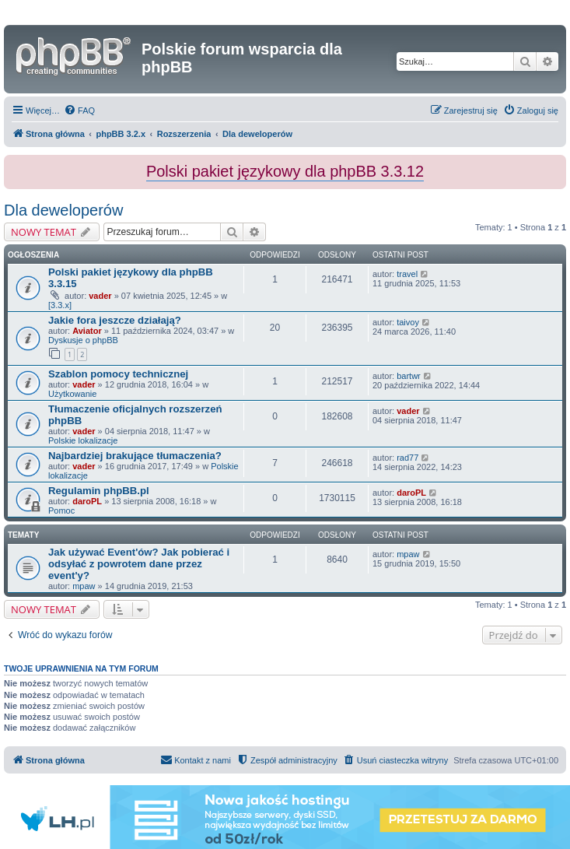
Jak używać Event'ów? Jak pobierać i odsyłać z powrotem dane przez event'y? (138, 563)
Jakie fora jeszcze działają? (114, 320)
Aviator (87, 330)
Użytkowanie (72, 393)
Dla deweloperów (63, 210)
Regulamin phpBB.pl (98, 490)
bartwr (409, 376)
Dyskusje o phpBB (83, 340)
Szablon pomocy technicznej (118, 374)
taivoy (408, 322)
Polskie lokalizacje (82, 440)
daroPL (87, 501)
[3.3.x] (60, 305)
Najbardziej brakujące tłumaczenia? (135, 455)
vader (100, 295)
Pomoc (61, 510)
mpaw (83, 586)
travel (407, 274)
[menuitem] (79, 110)
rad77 (407, 457)
